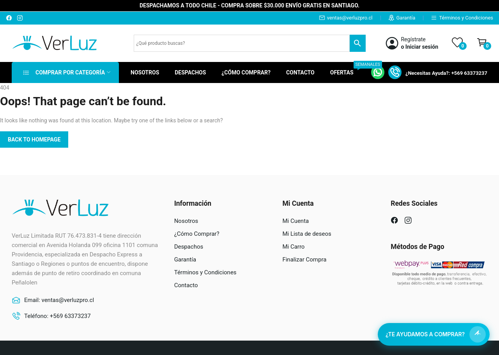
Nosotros (186, 220)
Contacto (186, 285)
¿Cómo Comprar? (196, 233)
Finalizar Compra (304, 259)
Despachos (188, 246)
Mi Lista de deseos (306, 233)
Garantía (406, 18)
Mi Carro (293, 246)
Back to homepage (34, 139)
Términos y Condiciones (466, 18)
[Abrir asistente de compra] (434, 334)
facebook (9, 18)
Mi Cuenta (295, 220)
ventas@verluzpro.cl (350, 18)
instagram (20, 18)
